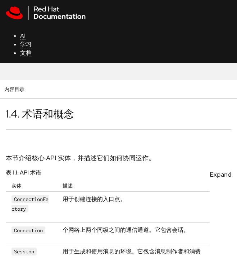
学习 (26, 44)
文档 (26, 53)
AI (23, 35)
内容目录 (14, 89)
